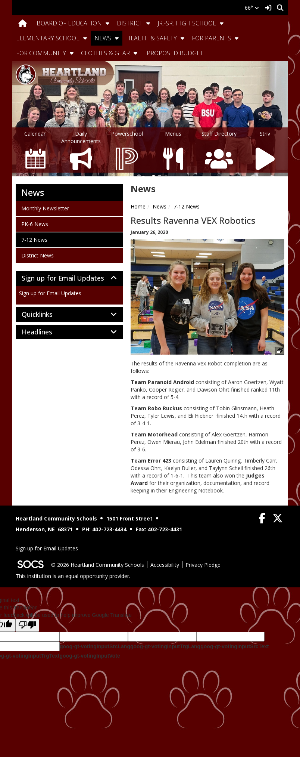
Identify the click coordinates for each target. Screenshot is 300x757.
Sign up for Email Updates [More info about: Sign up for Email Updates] (50, 293)
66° (252, 7)
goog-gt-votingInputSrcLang (95, 646)
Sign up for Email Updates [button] (69, 278)
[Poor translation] (27, 625)
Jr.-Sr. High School (186, 23)
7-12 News (187, 206)
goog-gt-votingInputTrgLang (165, 646)
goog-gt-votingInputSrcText (234, 646)
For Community (41, 53)
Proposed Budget (175, 53)
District (130, 23)
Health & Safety (151, 38)
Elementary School (47, 38)
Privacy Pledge (203, 564)
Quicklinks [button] (45, 314)
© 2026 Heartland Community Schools (97, 564)
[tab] (69, 278)
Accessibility (164, 564)
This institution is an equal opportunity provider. (73, 576)
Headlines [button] (45, 332)
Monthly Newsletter (45, 208)
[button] (107, 23)
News (102, 38)
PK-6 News (34, 224)
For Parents (211, 38)
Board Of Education (69, 23)
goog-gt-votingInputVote (89, 656)
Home (138, 206)
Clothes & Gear (105, 53)
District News (37, 255)
